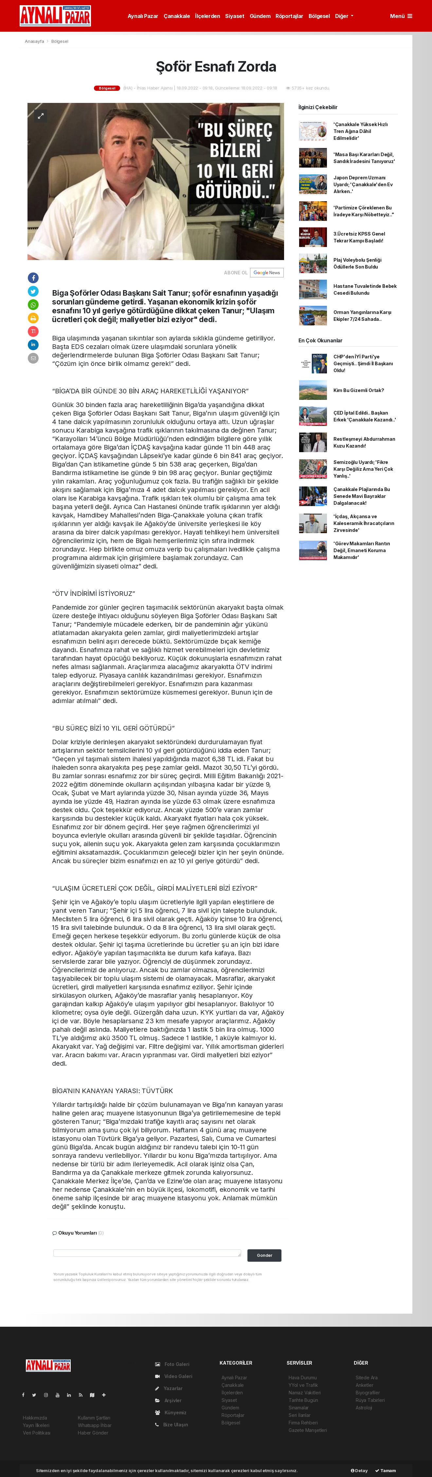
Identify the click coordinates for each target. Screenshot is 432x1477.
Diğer (342, 16)
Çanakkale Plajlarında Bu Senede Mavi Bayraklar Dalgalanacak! (361, 496)
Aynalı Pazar (143, 16)
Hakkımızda (35, 1417)
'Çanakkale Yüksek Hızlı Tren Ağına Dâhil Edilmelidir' (360, 131)
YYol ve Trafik (303, 1385)
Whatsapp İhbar (94, 1425)
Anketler (364, 1385)
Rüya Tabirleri (370, 1400)
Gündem (260, 16)
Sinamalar (299, 1407)
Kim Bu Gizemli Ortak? (358, 390)
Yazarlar (169, 1388)
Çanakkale (177, 16)
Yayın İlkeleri (36, 1425)
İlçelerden (207, 16)
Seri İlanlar (300, 1415)
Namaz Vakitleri (305, 1392)
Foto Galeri (172, 1364)
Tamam (385, 1470)
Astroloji (364, 1407)
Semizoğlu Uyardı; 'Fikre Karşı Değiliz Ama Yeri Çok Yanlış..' (363, 469)
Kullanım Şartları (94, 1417)
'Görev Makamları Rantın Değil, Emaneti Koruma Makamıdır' (361, 550)
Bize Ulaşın (171, 1424)
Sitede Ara (367, 1377)
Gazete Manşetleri (308, 1430)
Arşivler (168, 1400)
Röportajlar (289, 16)
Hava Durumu (303, 1377)
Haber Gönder (93, 1433)
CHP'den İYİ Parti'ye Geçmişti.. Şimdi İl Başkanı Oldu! (363, 363)
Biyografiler (368, 1392)
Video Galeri (173, 1376)
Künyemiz (171, 1412)
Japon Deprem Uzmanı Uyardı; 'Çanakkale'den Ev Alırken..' (363, 184)
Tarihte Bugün (303, 1400)
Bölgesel (319, 16)
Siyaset (234, 16)
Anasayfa (35, 41)
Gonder (264, 1255)
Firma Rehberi (303, 1422)
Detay (359, 1470)
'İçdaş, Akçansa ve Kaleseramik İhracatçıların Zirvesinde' (363, 523)
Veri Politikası (36, 1433)
